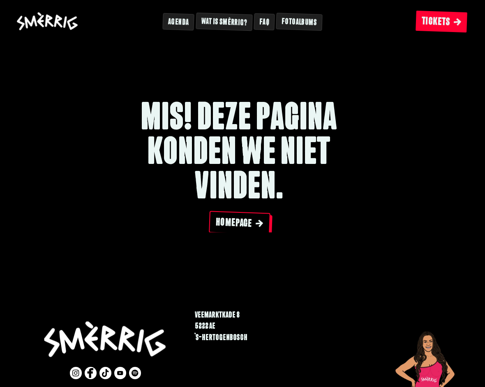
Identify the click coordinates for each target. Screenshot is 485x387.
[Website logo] (48, 22)
